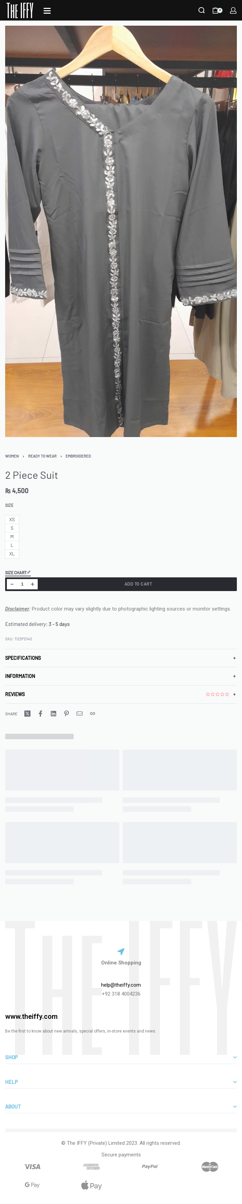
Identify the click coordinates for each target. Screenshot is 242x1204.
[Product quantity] (22, 584)
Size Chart (18, 573)
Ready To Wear (42, 456)
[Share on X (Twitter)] (27, 713)
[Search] (201, 10)
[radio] (12, 519)
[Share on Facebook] (40, 713)
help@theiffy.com (121, 985)
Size (9, 505)
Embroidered (78, 456)
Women (12, 456)
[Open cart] (217, 10)
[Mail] (79, 713)
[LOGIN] (233, 10)
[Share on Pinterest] (66, 713)
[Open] (47, 11)
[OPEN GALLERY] (121, 231)
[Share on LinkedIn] (53, 713)
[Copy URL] (92, 713)
